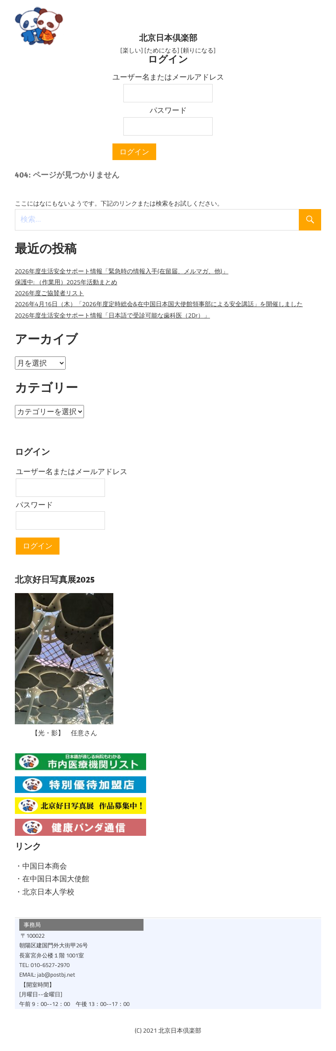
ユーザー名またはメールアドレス (168, 76)
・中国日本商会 (41, 865)
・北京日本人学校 (44, 891)
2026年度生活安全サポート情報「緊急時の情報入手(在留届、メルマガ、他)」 (121, 270)
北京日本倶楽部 (168, 37)
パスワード (168, 109)
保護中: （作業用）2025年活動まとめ (66, 281)
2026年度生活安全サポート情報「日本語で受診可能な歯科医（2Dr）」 (112, 314)
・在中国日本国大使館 (52, 877)
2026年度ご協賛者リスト (49, 292)
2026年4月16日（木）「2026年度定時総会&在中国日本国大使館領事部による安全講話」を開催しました (159, 303)
